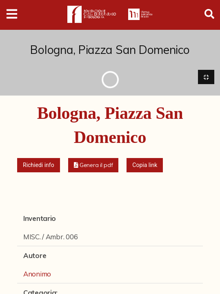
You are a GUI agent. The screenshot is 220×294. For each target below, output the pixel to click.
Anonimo (37, 274)
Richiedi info (38, 165)
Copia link (144, 165)
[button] (93, 165)
